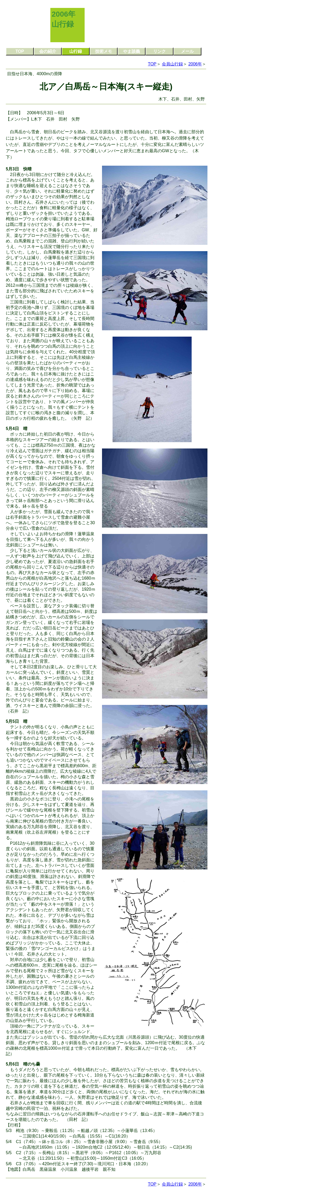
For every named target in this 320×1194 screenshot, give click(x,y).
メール (187, 51)
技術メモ (103, 51)
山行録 (75, 51)
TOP (20, 51)
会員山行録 (172, 64)
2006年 (195, 64)
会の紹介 (47, 51)
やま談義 (131, 51)
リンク (159, 51)
